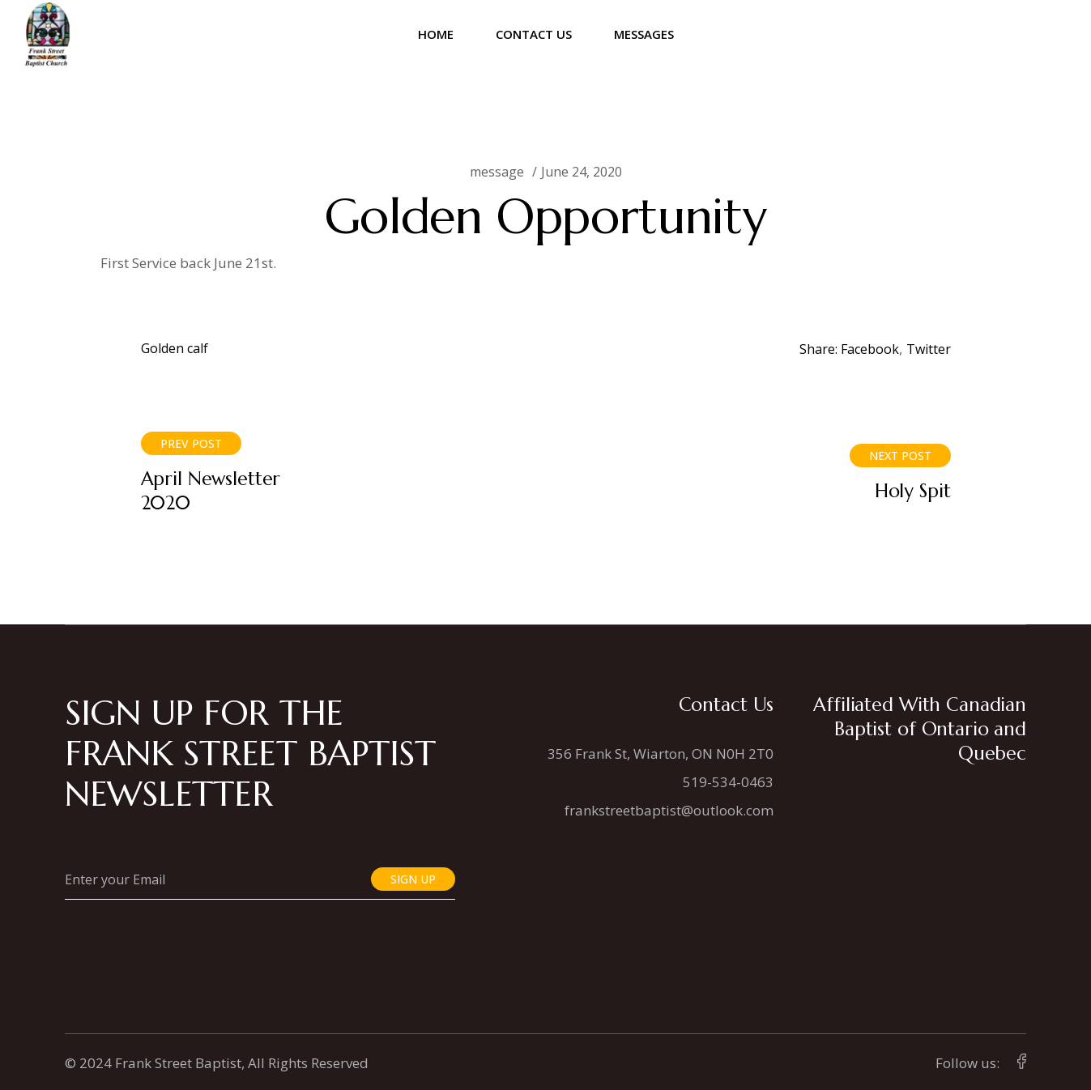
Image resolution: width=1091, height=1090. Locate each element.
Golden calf (174, 348)
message (497, 172)
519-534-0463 (728, 782)
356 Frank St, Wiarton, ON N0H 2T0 (661, 753)
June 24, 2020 (581, 172)
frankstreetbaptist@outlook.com (669, 810)
